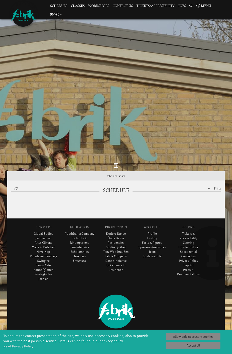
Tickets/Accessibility (155, 6)
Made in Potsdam (43, 221)
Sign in (116, 326)
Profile (152, 207)
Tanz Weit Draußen (116, 225)
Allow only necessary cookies (193, 336)
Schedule (59, 6)
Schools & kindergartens (79, 214)
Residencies (116, 216)
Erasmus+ (80, 234)
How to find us (188, 221)
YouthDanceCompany (79, 207)
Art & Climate (43, 216)
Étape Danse (116, 212)
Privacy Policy (188, 234)
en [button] (54, 15)
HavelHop (43, 225)
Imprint (188, 239)
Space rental (188, 225)
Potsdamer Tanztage (43, 230)
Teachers (80, 230)
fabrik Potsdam (116, 150)
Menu (203, 6)
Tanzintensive (79, 221)
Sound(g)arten (43, 243)
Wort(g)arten (43, 248)
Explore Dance (116, 207)
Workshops (98, 6)
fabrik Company (116, 230)
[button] (191, 6)
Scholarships (79, 225)
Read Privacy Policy (18, 345)
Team (152, 225)
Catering (188, 216)
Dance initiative (116, 234)
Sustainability (152, 230)
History (152, 212)
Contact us (123, 6)
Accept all (193, 345)
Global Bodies (43, 207)
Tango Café (43, 239)
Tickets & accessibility (188, 209)
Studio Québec (116, 221)
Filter (217, 162)
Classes (78, 6)
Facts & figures (152, 216)
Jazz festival (43, 212)
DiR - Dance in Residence (116, 241)
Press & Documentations (188, 245)
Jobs (182, 6)
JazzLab (43, 253)
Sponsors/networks (152, 221)
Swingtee (43, 234)
